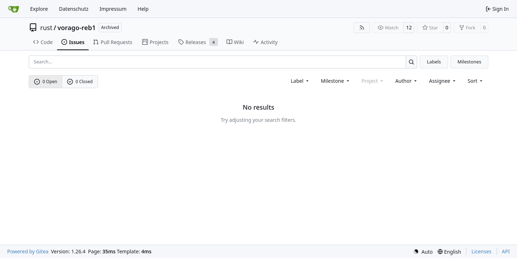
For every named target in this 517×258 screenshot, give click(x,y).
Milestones (469, 61)
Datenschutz (73, 8)
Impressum (112, 8)
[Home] (14, 9)
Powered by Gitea (27, 251)
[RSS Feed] (362, 27)
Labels (434, 61)
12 (409, 27)
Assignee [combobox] (443, 80)
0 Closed (80, 81)
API (506, 251)
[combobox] (300, 80)
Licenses (481, 251)
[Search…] (412, 62)
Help (143, 8)
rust (46, 27)
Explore (39, 8)
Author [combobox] (406, 80)
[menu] (476, 80)
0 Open (45, 81)
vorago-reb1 (76, 27)
